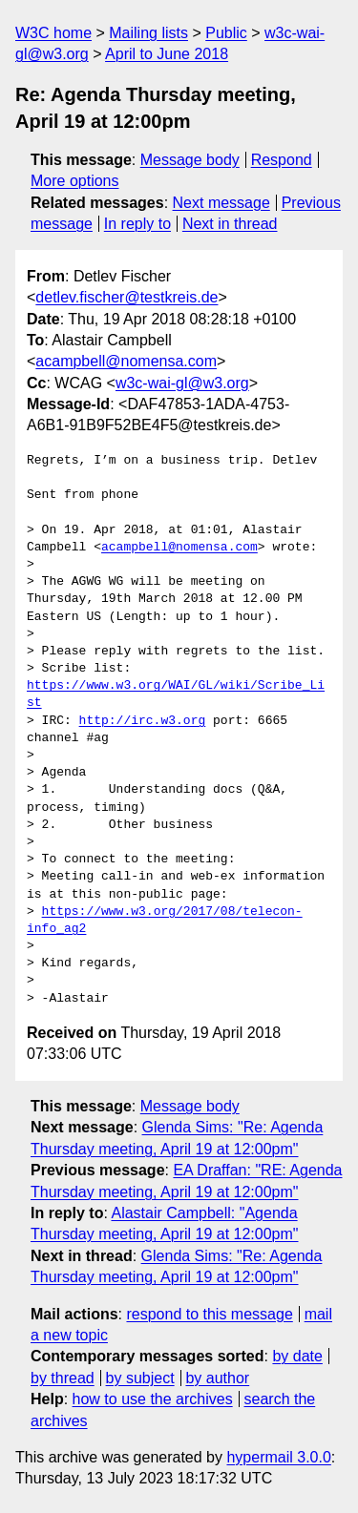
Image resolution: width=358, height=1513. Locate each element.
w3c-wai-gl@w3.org (182, 383)
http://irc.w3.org (142, 721)
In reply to (137, 224)
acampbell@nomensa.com (126, 361)
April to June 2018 (166, 54)
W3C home (53, 33)
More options (75, 181)
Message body (190, 160)
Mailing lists (148, 33)
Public (226, 33)
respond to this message (209, 1314)
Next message (221, 203)
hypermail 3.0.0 (278, 1457)
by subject (140, 1378)
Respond (281, 160)
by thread (63, 1378)
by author (217, 1378)
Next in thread (230, 224)
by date (297, 1356)
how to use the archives (153, 1399)
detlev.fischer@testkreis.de (126, 297)
